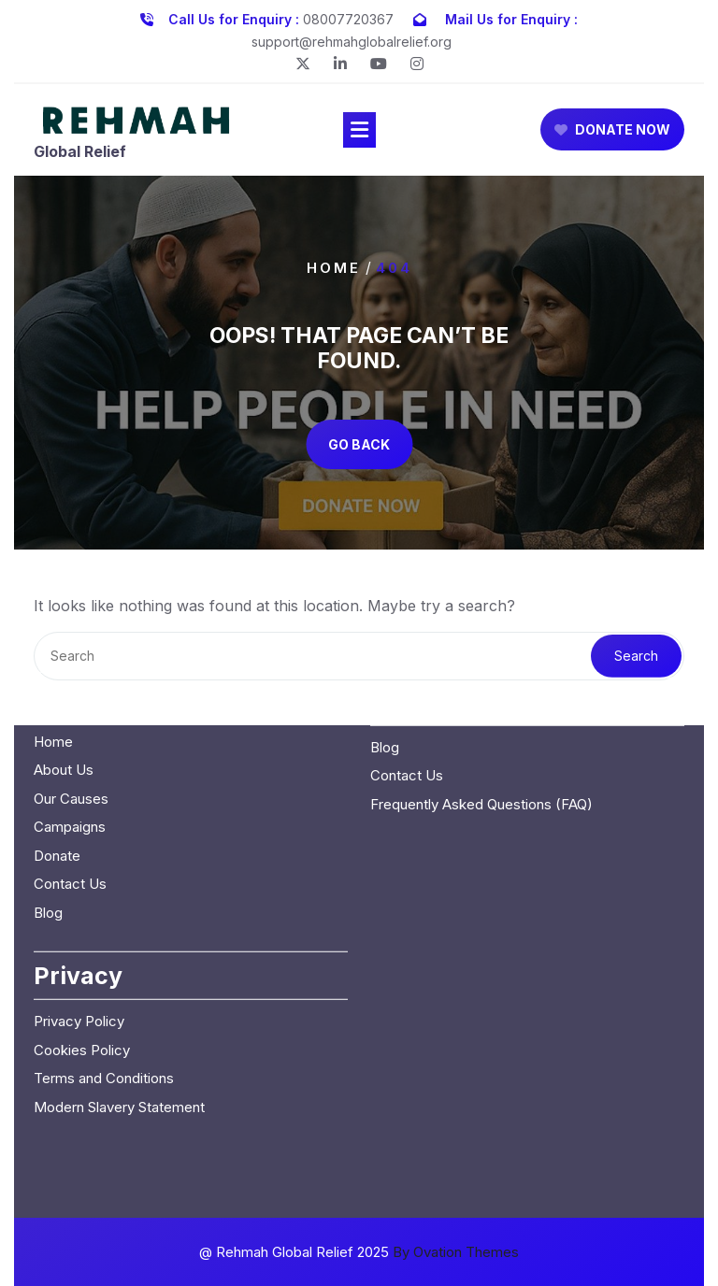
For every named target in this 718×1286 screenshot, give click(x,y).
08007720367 (348, 17)
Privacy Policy (79, 906)
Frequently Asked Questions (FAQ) (481, 688)
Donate (57, 740)
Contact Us (70, 769)
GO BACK (359, 444)
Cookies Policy (82, 934)
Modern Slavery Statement (119, 991)
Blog (48, 797)
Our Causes (71, 683)
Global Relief (80, 153)
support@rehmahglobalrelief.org (351, 40)
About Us (63, 655)
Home (334, 267)
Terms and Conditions (104, 963)
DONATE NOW (612, 132)
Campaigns (70, 712)
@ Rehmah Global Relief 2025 (359, 1252)
